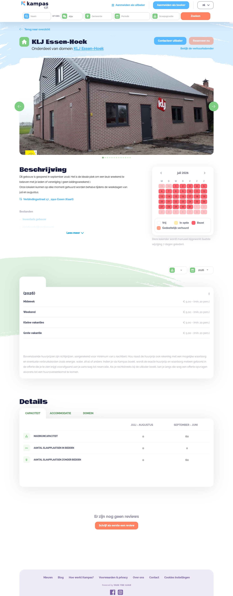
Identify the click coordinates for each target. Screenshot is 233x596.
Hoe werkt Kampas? (81, 577)
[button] (161, 172)
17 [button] (190, 196)
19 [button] (204, 196)
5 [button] (204, 186)
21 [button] (168, 201)
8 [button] (176, 191)
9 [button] (182, 191)
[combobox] (181, 270)
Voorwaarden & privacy (113, 577)
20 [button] (162, 201)
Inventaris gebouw (34, 219)
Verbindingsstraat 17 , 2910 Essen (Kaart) (46, 199)
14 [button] (168, 196)
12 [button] (204, 191)
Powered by (116, 585)
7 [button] (168, 191)
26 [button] (204, 201)
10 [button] (190, 191)
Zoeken (195, 16)
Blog (61, 577)
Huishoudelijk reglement (38, 227)
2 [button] (182, 186)
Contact (154, 577)
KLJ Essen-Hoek (89, 48)
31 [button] (190, 207)
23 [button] (183, 201)
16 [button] (183, 196)
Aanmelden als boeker (171, 5)
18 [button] (197, 196)
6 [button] (161, 191)
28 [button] (168, 207)
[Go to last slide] (19, 106)
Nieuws (48, 577)
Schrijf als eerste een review (116, 525)
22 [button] (176, 201)
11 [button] (197, 191)
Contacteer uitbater (170, 40)
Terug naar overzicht (34, 29)
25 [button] (197, 201)
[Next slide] (213, 106)
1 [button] (176, 186)
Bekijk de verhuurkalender (197, 48)
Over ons (138, 577)
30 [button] (183, 207)
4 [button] (197, 186)
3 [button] (189, 186)
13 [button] (162, 196)
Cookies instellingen (177, 577)
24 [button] (190, 201)
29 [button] (176, 207)
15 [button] (176, 196)
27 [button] (162, 207)
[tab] (103, 157)
